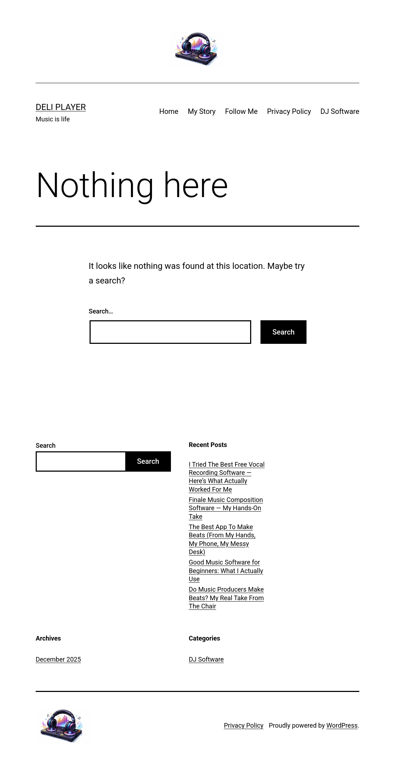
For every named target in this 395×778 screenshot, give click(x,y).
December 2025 (58, 659)
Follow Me (241, 111)
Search (46, 445)
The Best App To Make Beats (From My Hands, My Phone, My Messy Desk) (222, 539)
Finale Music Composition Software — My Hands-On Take (226, 508)
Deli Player (61, 107)
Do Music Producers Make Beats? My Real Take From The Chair (226, 598)
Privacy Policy (289, 111)
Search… (101, 311)
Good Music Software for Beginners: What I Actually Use (226, 570)
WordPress (342, 725)
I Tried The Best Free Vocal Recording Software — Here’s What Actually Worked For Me (227, 477)
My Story (202, 111)
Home (168, 111)
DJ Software (339, 111)
